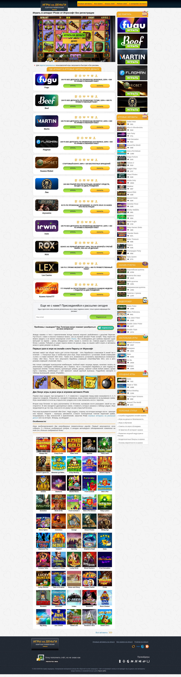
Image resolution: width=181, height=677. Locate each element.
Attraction (58, 606)
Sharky (74, 339)
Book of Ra (59, 511)
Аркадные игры (127, 374)
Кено (129, 354)
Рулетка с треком (134, 293)
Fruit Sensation (104, 568)
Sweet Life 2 (105, 625)
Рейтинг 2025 (122, 4)
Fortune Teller (43, 568)
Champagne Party (89, 472)
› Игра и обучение (125, 423)
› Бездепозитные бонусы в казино (131, 439)
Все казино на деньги (124, 642)
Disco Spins (43, 530)
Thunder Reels (132, 233)
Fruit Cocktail (89, 491)
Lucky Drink (74, 568)
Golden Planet (89, 587)
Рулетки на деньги (141, 642)
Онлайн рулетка (127, 265)
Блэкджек (131, 348)
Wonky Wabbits (133, 210)
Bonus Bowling (132, 391)
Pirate (105, 587)
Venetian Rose (132, 204)
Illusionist (89, 606)
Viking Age (105, 530)
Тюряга (130, 245)
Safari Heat (131, 122)
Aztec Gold (74, 453)
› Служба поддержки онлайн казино (132, 416)
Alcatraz (130, 186)
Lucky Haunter (43, 587)
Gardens (130, 216)
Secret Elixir (131, 192)
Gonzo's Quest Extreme (43, 472)
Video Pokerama (133, 312)
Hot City (74, 549)
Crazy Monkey (74, 472)
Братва (89, 453)
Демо (74, 41)
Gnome (43, 491)
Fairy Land (105, 453)
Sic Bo (129, 360)
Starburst (58, 491)
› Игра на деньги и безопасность (130, 419)
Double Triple (132, 329)
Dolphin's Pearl (89, 549)
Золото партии (104, 472)
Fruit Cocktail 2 (74, 511)
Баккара (130, 366)
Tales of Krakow (58, 587)
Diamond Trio (43, 549)
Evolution (43, 511)
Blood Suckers (89, 568)
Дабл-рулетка (132, 281)
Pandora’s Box (89, 625)
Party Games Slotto (134, 227)
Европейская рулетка (135, 270)
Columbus (58, 530)
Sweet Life (74, 625)
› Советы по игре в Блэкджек (129, 426)
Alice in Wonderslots (135, 127)
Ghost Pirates (89, 530)
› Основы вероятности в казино (130, 443)
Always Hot (43, 453)
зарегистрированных (47, 65)
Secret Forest (132, 198)
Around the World (133, 145)
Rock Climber (105, 606)
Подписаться (105, 327)
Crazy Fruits (58, 453)
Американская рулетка (136, 287)
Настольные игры (128, 338)
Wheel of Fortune (133, 342)
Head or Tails (132, 385)
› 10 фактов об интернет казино (130, 430)
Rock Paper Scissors (135, 396)
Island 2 (58, 549)
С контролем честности (138, 4)
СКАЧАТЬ (100, 86)
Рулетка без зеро (134, 275)
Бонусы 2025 (110, 4)
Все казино (98, 4)
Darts (129, 379)
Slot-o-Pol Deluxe (89, 511)
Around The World (134, 402)
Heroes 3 (130, 163)
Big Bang (43, 625)
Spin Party (131, 133)
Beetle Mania (74, 491)
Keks (105, 549)
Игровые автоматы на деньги (104, 642)
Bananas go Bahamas (58, 472)
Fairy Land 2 (104, 511)
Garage (74, 530)
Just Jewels (58, 625)
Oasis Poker (131, 306)
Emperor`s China (59, 568)
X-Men (74, 606)
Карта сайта (102, 671)
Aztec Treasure (133, 239)
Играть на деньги (74, 35)
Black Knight (132, 221)
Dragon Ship (132, 169)
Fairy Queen (132, 257)
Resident (43, 606)
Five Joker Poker (133, 318)
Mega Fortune (132, 157)
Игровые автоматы (85, 4)
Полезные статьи (128, 411)
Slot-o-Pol (104, 491)
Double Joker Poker (134, 324)
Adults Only (131, 180)
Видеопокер (125, 302)
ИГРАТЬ (73, 86)
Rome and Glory (74, 587)
